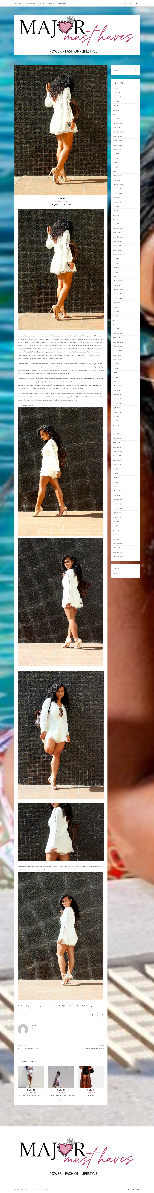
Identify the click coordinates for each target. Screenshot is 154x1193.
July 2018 (116, 101)
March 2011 (117, 486)
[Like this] (60, 199)
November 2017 (118, 136)
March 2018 (117, 119)
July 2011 (116, 469)
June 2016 (116, 211)
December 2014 (118, 289)
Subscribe (62, 3)
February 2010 (117, 543)
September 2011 (118, 460)
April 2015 (116, 272)
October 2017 (117, 141)
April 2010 (116, 535)
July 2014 (116, 311)
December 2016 (118, 184)
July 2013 (116, 364)
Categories (30, 3)
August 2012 (117, 412)
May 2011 (116, 478)
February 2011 (117, 491)
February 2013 (117, 386)
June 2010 (116, 526)
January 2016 (117, 233)
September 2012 (118, 408)
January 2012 (117, 443)
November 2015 (118, 241)
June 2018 (116, 106)
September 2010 (118, 513)
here (56, 870)
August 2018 (117, 97)
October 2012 (117, 403)
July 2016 (116, 206)
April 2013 (116, 377)
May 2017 (116, 163)
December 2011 (118, 447)
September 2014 (118, 303)
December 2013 (118, 342)
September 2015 (118, 250)
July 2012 (116, 416)
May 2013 (116, 373)
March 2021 (117, 93)
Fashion (58, 201)
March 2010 (117, 539)
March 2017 (117, 171)
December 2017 (118, 132)
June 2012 (116, 421)
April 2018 (116, 114)
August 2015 (117, 254)
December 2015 (118, 237)
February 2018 (117, 123)
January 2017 (117, 180)
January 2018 (117, 128)
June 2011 (116, 473)
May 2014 (116, 320)
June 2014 (116, 316)
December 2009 (118, 552)
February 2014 (117, 333)
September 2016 (118, 198)
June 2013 (116, 368)
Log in (115, 573)
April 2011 (116, 482)
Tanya (34, 1025)
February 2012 (117, 438)
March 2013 (117, 381)
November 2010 (118, 504)
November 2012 (118, 399)
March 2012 (117, 434)
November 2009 (118, 556)
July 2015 (116, 259)
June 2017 (116, 158)
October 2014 (117, 298)
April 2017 (116, 167)
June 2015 (116, 263)
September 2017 (118, 145)
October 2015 (117, 246)
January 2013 (117, 390)
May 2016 (116, 215)
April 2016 (116, 219)
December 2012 (118, 394)
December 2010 (118, 500)
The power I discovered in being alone (61, 1095)
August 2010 (117, 517)
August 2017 (117, 149)
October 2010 (117, 508)
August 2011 (117, 465)
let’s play (91, 1095)
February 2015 (117, 281)
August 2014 (117, 307)
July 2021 (116, 88)
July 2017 (116, 154)
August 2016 (117, 202)
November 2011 (118, 451)
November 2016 (118, 189)
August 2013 (117, 359)
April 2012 (116, 430)
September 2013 (118, 355)
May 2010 (116, 530)
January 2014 (117, 338)
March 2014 (117, 329)
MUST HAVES (18, 3)
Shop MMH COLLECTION (46, 3)
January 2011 (117, 495)
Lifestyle (65, 201)
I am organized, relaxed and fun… (31, 1095)
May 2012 (116, 425)
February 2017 (117, 176)
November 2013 (118, 346)
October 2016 (117, 193)
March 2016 (117, 224)
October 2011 (117, 456)
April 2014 (116, 324)
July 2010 (116, 521)
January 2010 (117, 548)
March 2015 (117, 276)
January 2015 (117, 285)
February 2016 (117, 228)
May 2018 (116, 110)
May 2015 (116, 268)
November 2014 (118, 294)
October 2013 (117, 351)
